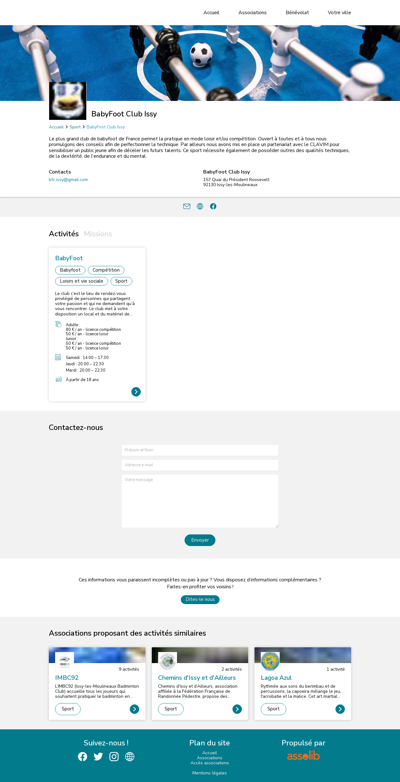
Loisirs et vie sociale (81, 281)
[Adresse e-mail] (200, 465)
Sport (75, 127)
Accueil (211, 12)
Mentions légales (209, 773)
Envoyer (200, 540)
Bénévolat (297, 12)
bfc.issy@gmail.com (68, 180)
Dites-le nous (200, 599)
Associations (252, 12)
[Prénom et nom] (200, 450)
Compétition (106, 270)
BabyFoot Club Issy (106, 127)
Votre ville (339, 12)
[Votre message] (200, 501)
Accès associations (210, 763)
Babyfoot (70, 270)
